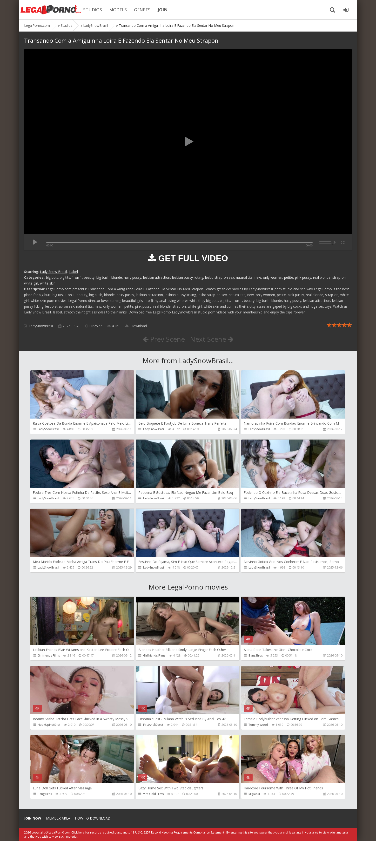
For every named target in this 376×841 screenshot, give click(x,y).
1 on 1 (77, 277)
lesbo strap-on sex (219, 277)
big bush (102, 277)
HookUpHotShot (49, 725)
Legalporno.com (50, 9)
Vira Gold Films (153, 794)
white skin (47, 283)
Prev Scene (164, 339)
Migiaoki (254, 794)
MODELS (118, 10)
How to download (92, 818)
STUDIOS (92, 10)
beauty (89, 277)
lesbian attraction (156, 277)
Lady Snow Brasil (53, 271)
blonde (116, 277)
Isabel (73, 271)
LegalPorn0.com (59, 832)
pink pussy (303, 277)
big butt (52, 277)
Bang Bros (255, 655)
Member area (58, 818)
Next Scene (212, 339)
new (258, 277)
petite (288, 277)
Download (136, 326)
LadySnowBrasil (41, 326)
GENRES (142, 10)
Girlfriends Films (49, 655)
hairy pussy (132, 277)
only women (272, 277)
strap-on (339, 277)
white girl (31, 283)
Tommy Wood (258, 725)
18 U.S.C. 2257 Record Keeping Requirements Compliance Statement (177, 832)
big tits (65, 277)
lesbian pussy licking (187, 277)
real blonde (321, 277)
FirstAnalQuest (153, 725)
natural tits (244, 277)
